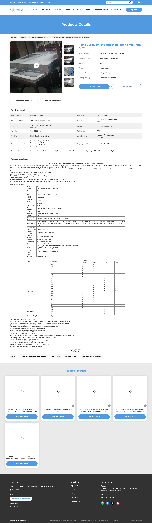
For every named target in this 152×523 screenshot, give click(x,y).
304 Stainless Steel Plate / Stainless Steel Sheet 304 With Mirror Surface (94, 411)
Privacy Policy (14, 521)
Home (35, 10)
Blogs (73, 494)
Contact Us (75, 502)
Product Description (53, 101)
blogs (67, 10)
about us (46, 10)
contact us (116, 10)
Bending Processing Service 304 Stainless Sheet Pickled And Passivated (22, 458)
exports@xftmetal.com (20, 499)
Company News (101, 10)
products (57, 10)
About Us (74, 486)
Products (23, 37)
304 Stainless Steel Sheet (37, 37)
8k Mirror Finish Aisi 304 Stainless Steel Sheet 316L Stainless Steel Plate (22, 411)
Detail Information (23, 101)
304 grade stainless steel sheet (63, 356)
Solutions (75, 498)
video (87, 10)
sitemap (23, 521)
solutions (77, 10)
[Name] (130, 2)
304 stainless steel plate (91, 356)
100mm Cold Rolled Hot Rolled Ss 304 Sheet (58, 411)
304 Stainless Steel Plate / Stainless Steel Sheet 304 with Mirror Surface (130, 411)
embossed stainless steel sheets (33, 356)
